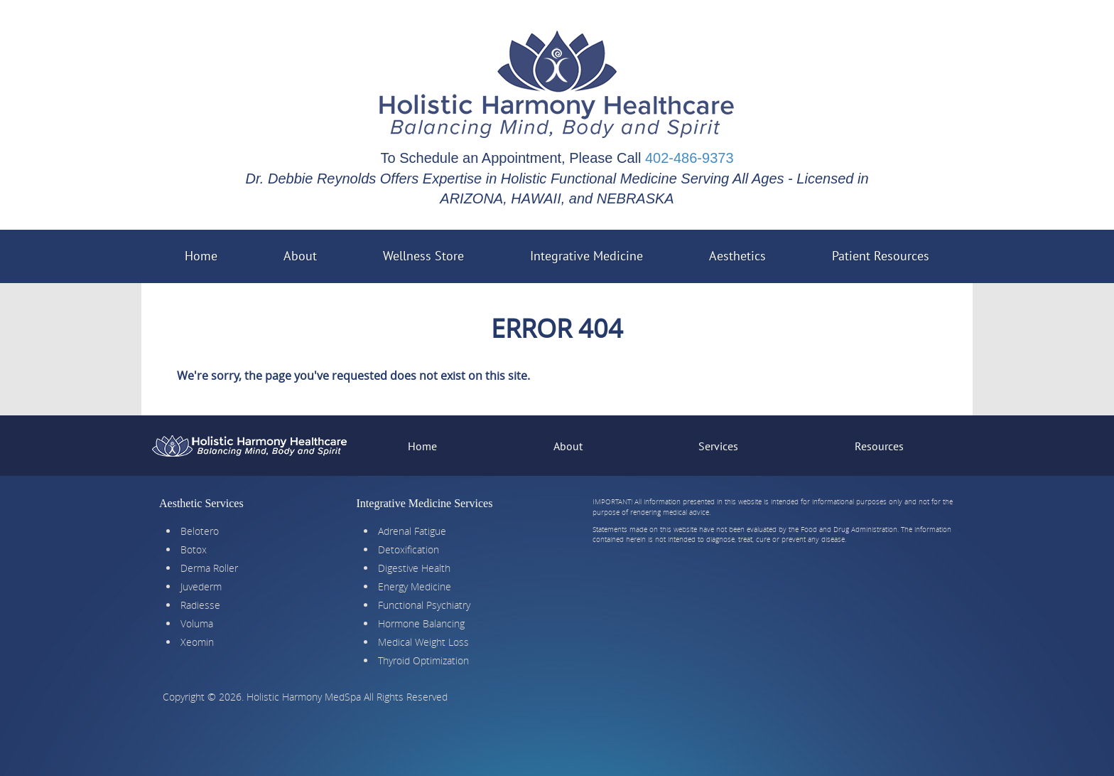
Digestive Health (414, 568)
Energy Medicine (414, 586)
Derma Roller (209, 568)
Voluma (196, 623)
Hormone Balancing (421, 623)
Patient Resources (893, 252)
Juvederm (201, 586)
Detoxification (408, 549)
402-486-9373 (689, 158)
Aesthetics (750, 252)
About (300, 256)
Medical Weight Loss (423, 642)
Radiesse (200, 605)
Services (718, 446)
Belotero (199, 531)
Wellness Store (423, 256)
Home (201, 256)
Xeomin (197, 642)
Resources (879, 446)
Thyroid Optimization (423, 660)
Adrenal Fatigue (412, 531)
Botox (193, 549)
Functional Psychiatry (424, 605)
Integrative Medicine (599, 252)
